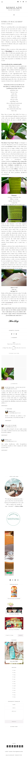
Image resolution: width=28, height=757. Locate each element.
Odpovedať (4, 405)
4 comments (14, 337)
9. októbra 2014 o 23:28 (11, 388)
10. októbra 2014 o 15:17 (11, 441)
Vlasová (17, 330)
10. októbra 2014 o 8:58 (11, 426)
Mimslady (14, 8)
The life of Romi (10, 425)
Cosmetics (11, 330)
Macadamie (9, 51)
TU (16, 291)
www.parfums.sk (9, 302)
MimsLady (12, 411)
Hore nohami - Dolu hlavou (15, 387)
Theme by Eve (18, 755)
